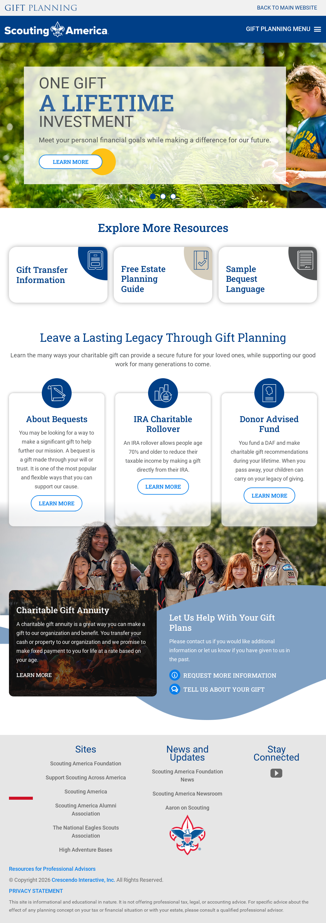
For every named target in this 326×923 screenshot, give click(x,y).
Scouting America (85, 791)
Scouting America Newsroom (187, 793)
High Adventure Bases (85, 850)
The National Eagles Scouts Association (86, 831)
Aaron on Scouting (187, 807)
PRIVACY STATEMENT (36, 891)
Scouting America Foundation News (187, 775)
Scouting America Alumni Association (85, 809)
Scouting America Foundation (85, 763)
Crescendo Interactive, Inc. (83, 880)
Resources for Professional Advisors (52, 869)
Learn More (70, 161)
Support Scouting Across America (86, 777)
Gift (40, 7)
